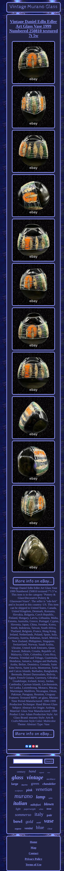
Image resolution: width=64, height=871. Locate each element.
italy (38, 814)
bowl (17, 821)
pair (49, 815)
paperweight (30, 809)
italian (20, 803)
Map (33, 847)
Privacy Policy (33, 859)
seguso (18, 828)
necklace (51, 779)
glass (17, 777)
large (14, 784)
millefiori (35, 804)
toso (49, 808)
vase (49, 821)
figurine (25, 785)
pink (29, 790)
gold (29, 821)
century (21, 771)
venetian (44, 789)
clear (49, 828)
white (41, 809)
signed (41, 772)
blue (40, 827)
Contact (33, 853)
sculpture (19, 790)
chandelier (49, 784)
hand (32, 771)
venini (29, 828)
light (18, 808)
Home (33, 842)
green (35, 783)
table (51, 798)
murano (23, 796)
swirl (38, 822)
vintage (35, 777)
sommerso (23, 814)
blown (49, 804)
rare (48, 772)
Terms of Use (33, 864)
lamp (40, 796)
